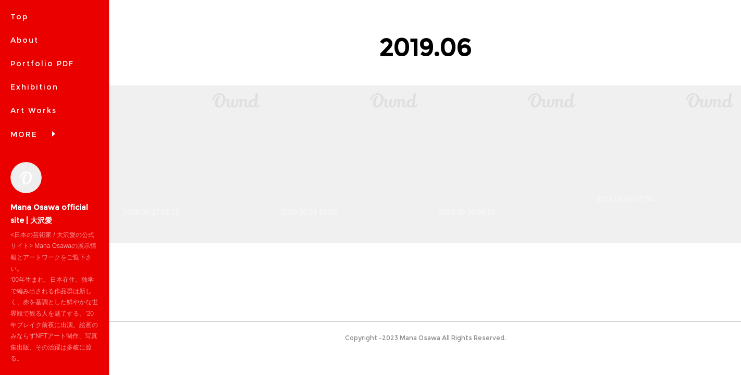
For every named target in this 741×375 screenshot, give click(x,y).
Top (19, 16)
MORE (24, 134)
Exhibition (34, 87)
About (24, 40)
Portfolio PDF (42, 63)
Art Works (33, 110)
